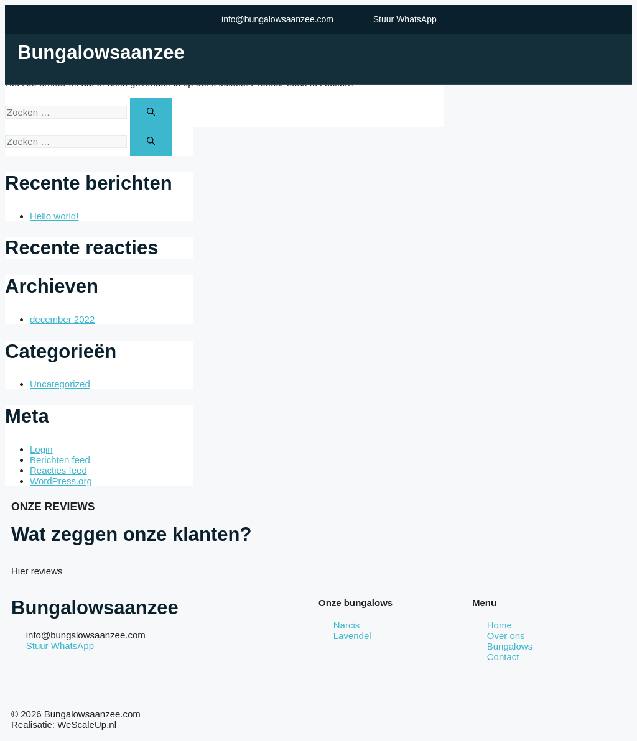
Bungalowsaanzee (101, 52)
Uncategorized (60, 384)
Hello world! (54, 216)
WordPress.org (61, 481)
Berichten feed (60, 459)
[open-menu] (618, 53)
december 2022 (62, 319)
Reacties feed (58, 470)
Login (41, 449)
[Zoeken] (151, 112)
